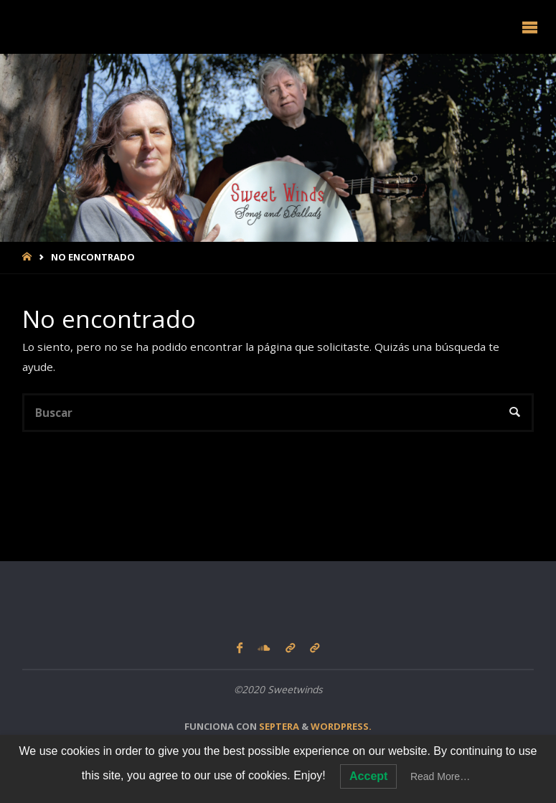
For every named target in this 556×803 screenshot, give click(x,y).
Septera (278, 726)
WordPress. (341, 726)
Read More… (440, 776)
